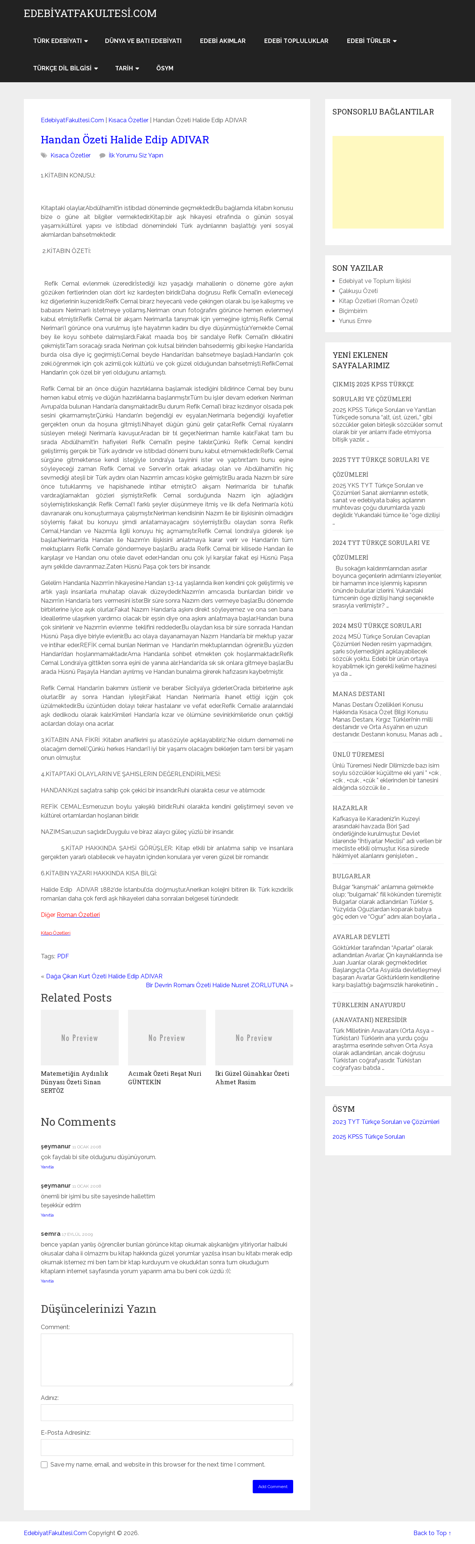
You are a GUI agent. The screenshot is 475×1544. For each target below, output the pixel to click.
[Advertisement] (388, 182)
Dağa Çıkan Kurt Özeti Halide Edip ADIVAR (104, 976)
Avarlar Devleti (361, 937)
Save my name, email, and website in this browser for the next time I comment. (157, 1464)
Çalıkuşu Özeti (358, 291)
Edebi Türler (368, 40)
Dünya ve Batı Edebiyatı (143, 40)
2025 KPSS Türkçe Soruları (368, 1136)
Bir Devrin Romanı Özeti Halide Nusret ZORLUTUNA (217, 985)
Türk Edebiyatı (57, 40)
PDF (63, 956)
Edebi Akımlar (223, 40)
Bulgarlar (351, 876)
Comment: (55, 1327)
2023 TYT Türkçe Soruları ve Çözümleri (385, 1121)
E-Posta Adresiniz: (66, 1432)
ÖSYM (164, 68)
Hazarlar (349, 808)
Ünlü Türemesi (358, 754)
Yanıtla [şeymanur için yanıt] (47, 1166)
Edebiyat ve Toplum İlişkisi (375, 280)
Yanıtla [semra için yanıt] (47, 1281)
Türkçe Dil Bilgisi (62, 68)
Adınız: (50, 1397)
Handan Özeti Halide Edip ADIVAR (125, 139)
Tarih (124, 68)
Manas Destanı (358, 694)
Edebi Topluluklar (296, 40)
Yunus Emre (355, 321)
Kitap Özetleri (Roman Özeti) (378, 301)
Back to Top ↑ (432, 1533)
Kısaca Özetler (128, 120)
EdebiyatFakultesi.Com (90, 13)
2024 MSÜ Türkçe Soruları (377, 625)
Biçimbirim (353, 311)
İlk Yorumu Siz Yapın (136, 155)
